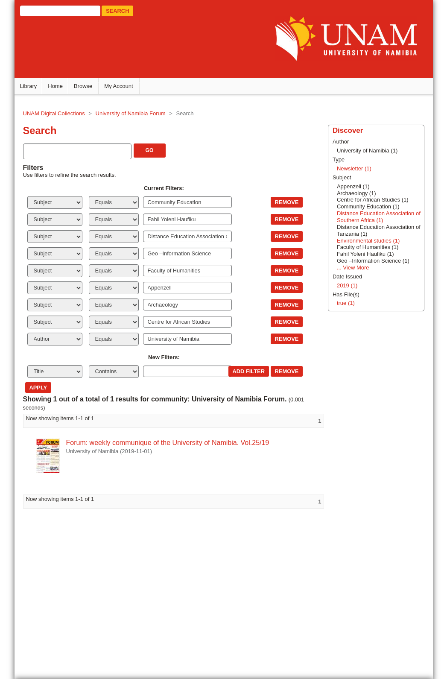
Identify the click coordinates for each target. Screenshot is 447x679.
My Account (120, 85)
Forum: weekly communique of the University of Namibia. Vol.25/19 (169, 442)
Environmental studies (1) (367, 240)
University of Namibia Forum (132, 113)
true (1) (345, 303)
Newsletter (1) (353, 168)
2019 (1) (346, 285)
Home (57, 85)
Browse (84, 85)
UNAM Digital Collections (55, 113)
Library (29, 85)
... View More (352, 267)
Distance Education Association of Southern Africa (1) (378, 216)
